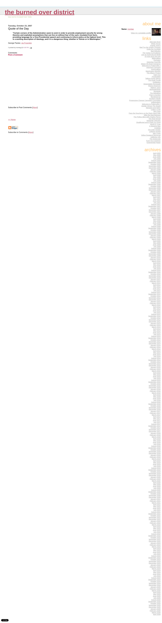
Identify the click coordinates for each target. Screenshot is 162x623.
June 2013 (157, 332)
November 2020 (155, 495)
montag (131, 29)
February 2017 (155, 413)
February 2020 (155, 479)
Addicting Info (156, 137)
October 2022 (156, 537)
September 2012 (154, 316)
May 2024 (157, 572)
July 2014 (157, 356)
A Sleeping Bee (155, 126)
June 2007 (157, 201)
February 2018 (155, 435)
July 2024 (157, 576)
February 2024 (155, 567)
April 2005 (157, 153)
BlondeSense (156, 97)
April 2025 (157, 592)
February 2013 (155, 325)
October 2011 (156, 296)
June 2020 (157, 486)
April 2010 (157, 263)
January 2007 (156, 192)
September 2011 (154, 294)
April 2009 (157, 241)
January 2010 (156, 257)
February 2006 (155, 171)
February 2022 (155, 523)
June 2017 (157, 420)
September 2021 (154, 514)
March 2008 (156, 217)
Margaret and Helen (153, 108)
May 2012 (157, 309)
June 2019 (157, 464)
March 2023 (156, 547)
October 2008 (156, 230)
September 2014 (154, 360)
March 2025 (156, 591)
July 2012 (157, 312)
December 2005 (155, 168)
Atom (35, 107)
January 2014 (156, 345)
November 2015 (155, 386)
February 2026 (155, 611)
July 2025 (157, 598)
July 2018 (157, 444)
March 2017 (156, 415)
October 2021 (156, 515)
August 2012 (156, 314)
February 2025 (155, 589)
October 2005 (156, 164)
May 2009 (157, 243)
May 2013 (157, 331)
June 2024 (157, 574)
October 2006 (156, 186)
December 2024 (155, 585)
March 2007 (156, 195)
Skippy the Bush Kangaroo (151, 64)
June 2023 (157, 552)
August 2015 (156, 380)
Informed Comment (153, 67)
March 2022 (156, 525)
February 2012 (155, 303)
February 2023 (155, 545)
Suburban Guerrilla (154, 62)
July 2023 (157, 554)
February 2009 (155, 237)
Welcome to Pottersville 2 (151, 66)
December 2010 (155, 278)
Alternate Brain (155, 42)
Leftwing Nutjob (155, 131)
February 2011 (155, 281)
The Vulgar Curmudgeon (151, 53)
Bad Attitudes (156, 51)
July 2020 (157, 488)
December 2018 (155, 453)
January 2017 (156, 411)
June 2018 (157, 442)
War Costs (157, 133)
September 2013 (154, 338)
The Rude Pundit (154, 80)
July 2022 (157, 532)
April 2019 (157, 461)
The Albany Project (154, 73)
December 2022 (155, 541)
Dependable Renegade (152, 84)
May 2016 (157, 397)
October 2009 (156, 252)
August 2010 (156, 270)
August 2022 (156, 534)
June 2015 (157, 376)
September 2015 (154, 382)
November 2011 (155, 298)
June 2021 (157, 508)
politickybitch (156, 102)
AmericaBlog (156, 69)
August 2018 (156, 446)
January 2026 (156, 609)
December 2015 (155, 387)
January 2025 (156, 587)
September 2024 (154, 580)
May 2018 (157, 440)
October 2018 (156, 450)
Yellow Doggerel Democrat (151, 135)
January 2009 (156, 235)
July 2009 (157, 246)
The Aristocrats (155, 139)
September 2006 (154, 184)
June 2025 (157, 596)
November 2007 (155, 210)
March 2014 (156, 349)
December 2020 (155, 497)
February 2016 (155, 391)
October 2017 (156, 428)
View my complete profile (141, 33)
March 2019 (156, 459)
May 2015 (157, 375)
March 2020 (156, 481)
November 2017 (155, 429)
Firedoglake (156, 77)
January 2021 (156, 499)
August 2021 (156, 512)
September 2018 (154, 448)
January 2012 (156, 301)
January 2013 (156, 323)
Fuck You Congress (153, 141)
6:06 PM (26, 47)
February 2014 (155, 347)
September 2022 (154, 536)
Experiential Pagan (154, 142)
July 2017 (157, 422)
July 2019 (157, 466)
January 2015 (156, 367)
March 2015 (156, 371)
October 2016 (156, 406)
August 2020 (156, 490)
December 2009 (155, 256)
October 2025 (156, 603)
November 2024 (155, 583)
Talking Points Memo (153, 78)
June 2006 (157, 179)
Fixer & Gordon (155, 95)
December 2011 (155, 300)
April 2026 (157, 614)
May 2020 (157, 484)
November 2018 (155, 451)
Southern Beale (155, 99)
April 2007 (157, 197)
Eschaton (157, 60)
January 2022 (156, 521)
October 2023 (156, 559)
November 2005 (155, 166)
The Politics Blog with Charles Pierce (147, 117)
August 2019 (156, 468)
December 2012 (155, 321)
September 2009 (154, 250)
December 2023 (155, 563)
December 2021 (155, 519)
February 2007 (155, 193)
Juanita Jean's (155, 45)
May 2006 (157, 177)
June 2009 (157, 245)
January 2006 (156, 170)
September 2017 (154, 426)
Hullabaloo (157, 82)
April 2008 (157, 219)
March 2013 (156, 327)
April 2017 (157, 417)
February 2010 (155, 259)
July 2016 (157, 400)
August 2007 (156, 204)
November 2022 (155, 539)
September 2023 (154, 558)
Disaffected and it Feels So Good (148, 122)
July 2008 (157, 224)
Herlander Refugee (154, 120)
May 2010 (157, 265)
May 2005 (157, 155)
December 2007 (155, 212)
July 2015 (157, 378)
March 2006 (156, 173)
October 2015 (156, 384)
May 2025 (157, 594)
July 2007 (157, 203)
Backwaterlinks (155, 89)
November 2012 (155, 320)
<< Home (12, 120)
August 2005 (156, 160)
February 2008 (155, 215)
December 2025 (155, 607)
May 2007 (157, 199)
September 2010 (154, 272)
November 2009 (155, 254)
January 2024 (156, 565)
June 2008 (157, 223)
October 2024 (156, 581)
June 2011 (157, 289)
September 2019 (154, 470)
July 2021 (157, 510)
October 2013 (156, 340)
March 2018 (156, 437)
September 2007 (154, 206)
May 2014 (157, 353)
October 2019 (156, 472)
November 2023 (155, 561)
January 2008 (156, 213)
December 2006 (155, 190)
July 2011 (157, 290)
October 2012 (156, 318)
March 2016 (156, 393)
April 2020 (157, 483)
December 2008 (155, 234)
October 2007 (156, 208)
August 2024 (156, 578)
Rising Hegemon (154, 86)
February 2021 (155, 501)
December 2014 (155, 365)
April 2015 (157, 373)
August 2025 (156, 600)
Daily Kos (157, 75)
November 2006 (155, 188)
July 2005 (157, 159)
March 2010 (156, 261)
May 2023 (157, 550)
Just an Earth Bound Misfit (151, 55)
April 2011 (157, 285)
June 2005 (157, 157)
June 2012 (157, 311)
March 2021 (156, 503)
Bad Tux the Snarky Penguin (150, 47)
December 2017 (155, 431)
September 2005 (154, 162)
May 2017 (157, 418)
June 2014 (157, 354)
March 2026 (156, 613)
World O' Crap (155, 124)
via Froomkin (26, 43)
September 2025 (154, 602)
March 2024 (156, 569)
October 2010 (156, 274)
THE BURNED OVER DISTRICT (39, 12)
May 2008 (157, 221)
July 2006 (157, 181)
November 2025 (155, 605)
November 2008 (155, 232)
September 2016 (154, 404)
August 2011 (156, 292)
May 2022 (157, 528)
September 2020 (154, 492)
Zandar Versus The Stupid (151, 106)
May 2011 (157, 287)
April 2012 (157, 307)
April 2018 (157, 439)
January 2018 (156, 433)
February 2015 (155, 369)
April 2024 (157, 570)
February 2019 (155, 457)
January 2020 (156, 477)
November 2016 (155, 408)
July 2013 (157, 334)
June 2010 (157, 267)
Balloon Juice (156, 88)
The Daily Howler (154, 130)
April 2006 (157, 175)
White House (156, 44)
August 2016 (156, 402)
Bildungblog (156, 58)
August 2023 (156, 556)
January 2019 (156, 455)
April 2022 (157, 526)
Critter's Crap (156, 110)
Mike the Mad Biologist (152, 115)
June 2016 (157, 398)
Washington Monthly (153, 71)
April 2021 (157, 505)
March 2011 (156, 283)
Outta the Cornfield (154, 49)
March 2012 (156, 305)
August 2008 (156, 226)
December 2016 (155, 409)
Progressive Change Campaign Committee (145, 100)
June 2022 (157, 530)
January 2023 (156, 543)
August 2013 (156, 336)
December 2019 (155, 475)
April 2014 (157, 351)
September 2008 (154, 228)
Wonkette (157, 91)
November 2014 (155, 364)
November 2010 (155, 276)
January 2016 (156, 389)
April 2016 (157, 395)
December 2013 (155, 343)
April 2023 (157, 548)
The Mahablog (155, 93)
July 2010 (157, 268)
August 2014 (156, 358)
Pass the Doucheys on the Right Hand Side (145, 113)
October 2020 (156, 494)
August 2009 (156, 248)
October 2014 (156, 362)
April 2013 (157, 329)
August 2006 (156, 182)
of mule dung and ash (153, 56)
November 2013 (155, 342)
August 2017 (156, 424)
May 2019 (157, 462)
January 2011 (156, 279)
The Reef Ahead (155, 119)
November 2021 (155, 517)
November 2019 (155, 473)
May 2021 (157, 506)
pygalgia (157, 128)
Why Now (157, 111)
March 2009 (156, 239)
